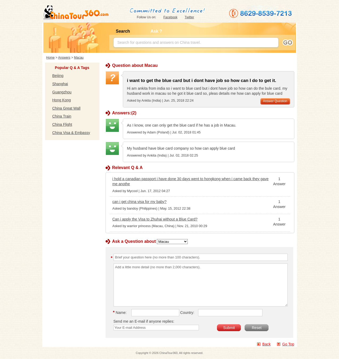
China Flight (62, 124)
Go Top (288, 344)
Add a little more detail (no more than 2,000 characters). (201, 284)
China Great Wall (66, 108)
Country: (187, 312)
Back (266, 344)
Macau (78, 57)
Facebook (171, 17)
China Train (62, 116)
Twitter (189, 17)
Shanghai (60, 84)
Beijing (58, 75)
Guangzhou (62, 92)
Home (50, 57)
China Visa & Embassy (71, 133)
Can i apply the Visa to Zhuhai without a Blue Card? (155, 219)
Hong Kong (61, 100)
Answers (64, 57)
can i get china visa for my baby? (139, 202)
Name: (121, 312)
